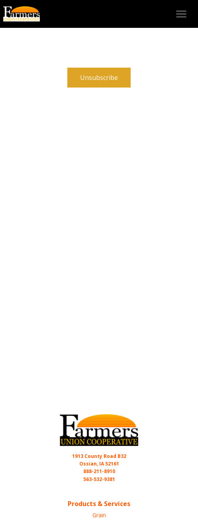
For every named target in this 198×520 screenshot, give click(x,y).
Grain (99, 515)
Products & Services (99, 503)
